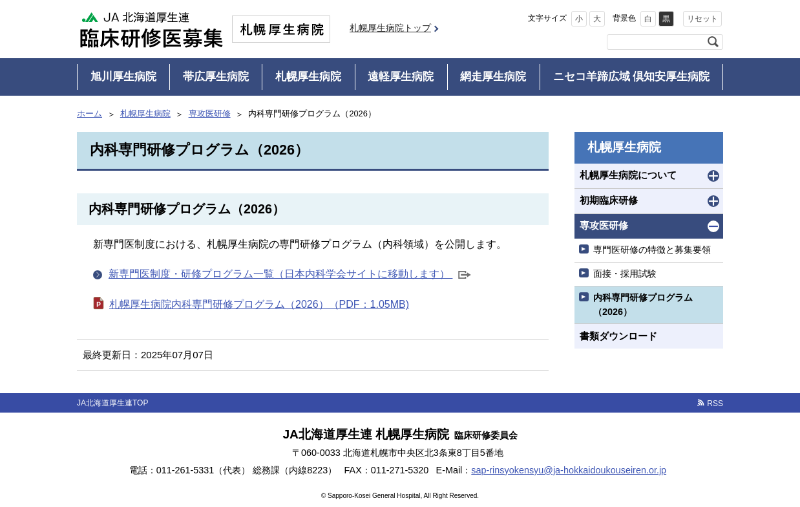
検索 (712, 42)
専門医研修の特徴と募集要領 (652, 249)
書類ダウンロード (618, 335)
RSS (715, 403)
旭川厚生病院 (123, 76)
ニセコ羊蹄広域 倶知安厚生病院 (631, 76)
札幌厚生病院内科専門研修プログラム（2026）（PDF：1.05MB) (259, 304)
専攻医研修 (210, 113)
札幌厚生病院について (628, 174)
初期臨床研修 (609, 200)
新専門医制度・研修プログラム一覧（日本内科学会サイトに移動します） (290, 275)
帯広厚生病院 (216, 76)
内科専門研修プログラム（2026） (643, 304)
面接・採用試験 (625, 273)
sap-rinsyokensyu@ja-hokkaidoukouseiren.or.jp (568, 470)
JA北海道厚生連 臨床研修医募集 (151, 29)
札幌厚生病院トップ (390, 28)
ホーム (89, 113)
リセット (702, 18)
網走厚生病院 (493, 76)
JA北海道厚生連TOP (112, 402)
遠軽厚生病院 (401, 76)
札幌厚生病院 (308, 76)
